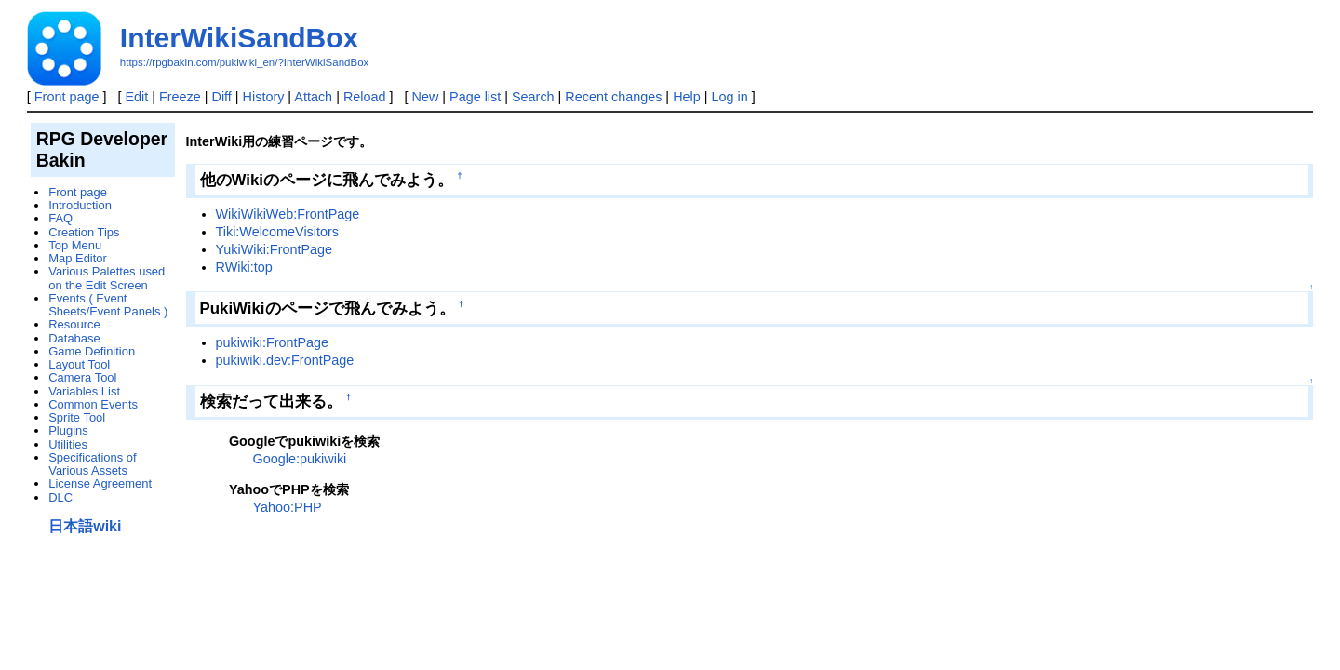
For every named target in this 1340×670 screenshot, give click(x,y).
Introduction (80, 205)
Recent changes (613, 96)
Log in (729, 96)
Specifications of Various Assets (92, 463)
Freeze (180, 96)
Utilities (67, 444)
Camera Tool (82, 377)
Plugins (67, 430)
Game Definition (91, 351)
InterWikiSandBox (239, 37)
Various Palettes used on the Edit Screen (106, 277)
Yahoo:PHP (287, 507)
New (425, 96)
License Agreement (100, 483)
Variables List (84, 391)
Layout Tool (79, 364)
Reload (364, 96)
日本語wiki (84, 526)
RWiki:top (244, 267)
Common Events (93, 404)
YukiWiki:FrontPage (274, 249)
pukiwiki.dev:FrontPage (285, 360)
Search (533, 96)
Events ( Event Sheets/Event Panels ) (108, 304)
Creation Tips (83, 232)
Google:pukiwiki (300, 458)
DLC (60, 497)
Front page (67, 96)
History (264, 96)
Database (74, 338)
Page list (475, 96)
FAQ (60, 218)
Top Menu (74, 245)
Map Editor (77, 258)
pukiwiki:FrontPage (272, 342)
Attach (313, 96)
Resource (74, 324)
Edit (136, 96)
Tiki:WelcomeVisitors (277, 231)
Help (687, 96)
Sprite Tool (76, 417)
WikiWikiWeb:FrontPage (288, 214)
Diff (222, 96)
